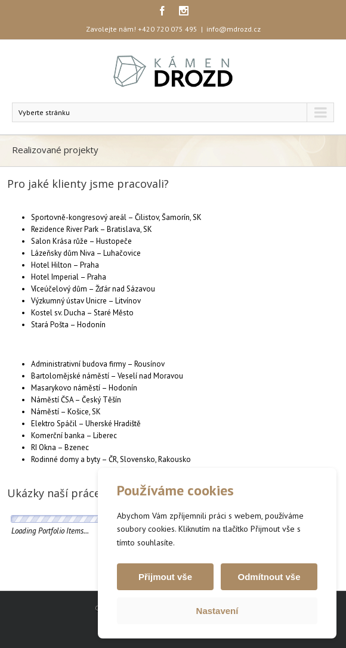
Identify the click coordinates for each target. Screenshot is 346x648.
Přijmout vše (165, 577)
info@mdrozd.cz (233, 28)
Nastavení (217, 611)
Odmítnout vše (268, 577)
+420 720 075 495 (167, 28)
